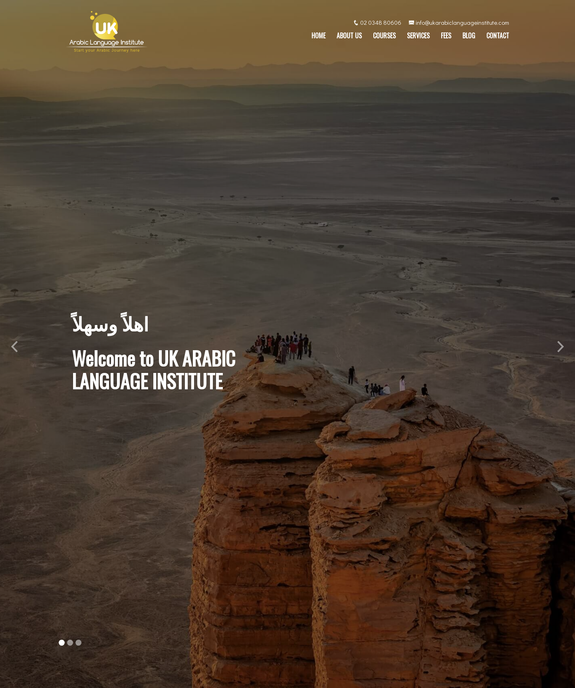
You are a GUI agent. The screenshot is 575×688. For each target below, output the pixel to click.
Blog (468, 37)
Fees (446, 37)
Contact (497, 37)
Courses (384, 37)
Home (318, 37)
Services (418, 37)
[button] (14, 344)
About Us (349, 37)
